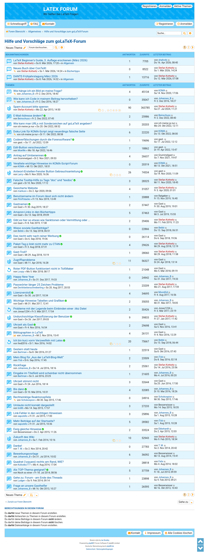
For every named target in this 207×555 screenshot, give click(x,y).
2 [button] (188, 47)
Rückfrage (19, 365)
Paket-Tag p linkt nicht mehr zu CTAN (36, 244)
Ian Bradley (105, 540)
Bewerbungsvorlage (25, 453)
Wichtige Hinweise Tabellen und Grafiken (38, 300)
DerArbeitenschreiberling (31, 287)
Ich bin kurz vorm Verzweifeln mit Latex (37, 340)
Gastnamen (20, 204)
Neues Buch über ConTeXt (29, 68)
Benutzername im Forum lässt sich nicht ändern (43, 196)
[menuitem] (34, 24)
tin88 (20, 408)
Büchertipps (73, 71)
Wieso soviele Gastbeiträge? (31, 228)
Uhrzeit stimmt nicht (26, 381)
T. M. (20, 448)
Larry (20, 174)
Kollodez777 (24, 464)
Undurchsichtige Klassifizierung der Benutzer (41, 316)
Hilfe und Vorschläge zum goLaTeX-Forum (45, 41)
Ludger (21, 480)
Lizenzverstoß (22, 292)
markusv (22, 191)
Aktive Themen (183, 6)
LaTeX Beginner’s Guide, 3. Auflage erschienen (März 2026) (50, 60)
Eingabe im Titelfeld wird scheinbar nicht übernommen (47, 373)
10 (119, 110)
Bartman (22, 352)
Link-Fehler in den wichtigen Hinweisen (37, 413)
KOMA (161, 90)
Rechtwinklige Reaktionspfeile (32, 397)
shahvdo (162, 60)
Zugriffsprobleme (24, 259)
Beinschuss (24, 118)
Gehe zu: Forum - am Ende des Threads (37, 477)
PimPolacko (24, 199)
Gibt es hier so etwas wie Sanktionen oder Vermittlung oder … (51, 220)
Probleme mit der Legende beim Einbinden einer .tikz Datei (50, 308)
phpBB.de (110, 546)
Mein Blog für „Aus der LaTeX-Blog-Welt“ (38, 357)
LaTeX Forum (60, 9)
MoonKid (163, 292)
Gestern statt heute (25, 349)
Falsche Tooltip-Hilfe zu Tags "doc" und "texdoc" (43, 180)
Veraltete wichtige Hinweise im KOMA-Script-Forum (45, 163)
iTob (20, 360)
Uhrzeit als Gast (23, 324)
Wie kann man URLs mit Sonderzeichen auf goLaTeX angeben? (52, 123)
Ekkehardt (163, 428)
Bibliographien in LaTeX (28, 332)
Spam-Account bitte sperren (30, 106)
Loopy (21, 271)
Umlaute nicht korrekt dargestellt (33, 405)
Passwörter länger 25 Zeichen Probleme (38, 284)
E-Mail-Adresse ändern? (28, 115)
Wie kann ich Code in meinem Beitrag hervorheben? (45, 98)
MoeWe (22, 150)
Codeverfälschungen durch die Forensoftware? (42, 139)
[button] (192, 47)
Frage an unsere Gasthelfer (30, 485)
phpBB (91, 543)
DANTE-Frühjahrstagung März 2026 (35, 76)
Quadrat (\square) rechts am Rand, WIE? (38, 461)
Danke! (17, 445)
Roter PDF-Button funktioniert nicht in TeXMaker (43, 268)
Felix (160, 461)
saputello (22, 416)
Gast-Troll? (20, 252)
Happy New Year (23, 276)
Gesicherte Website (25, 188)
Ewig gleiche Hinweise (27, 429)
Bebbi (21, 231)
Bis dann (18, 389)
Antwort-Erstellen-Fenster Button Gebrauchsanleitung (46, 171)
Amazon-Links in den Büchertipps (34, 212)
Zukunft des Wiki (23, 437)
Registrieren (150, 6)
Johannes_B (27, 93)
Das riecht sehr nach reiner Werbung (36, 236)
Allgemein (68, 63)
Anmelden (165, 6)
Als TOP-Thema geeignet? (29, 469)
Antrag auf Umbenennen (28, 155)
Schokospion (28, 400)
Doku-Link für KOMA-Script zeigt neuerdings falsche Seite (49, 131)
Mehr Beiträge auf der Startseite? (34, 421)
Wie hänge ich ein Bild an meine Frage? (37, 90)
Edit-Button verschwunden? (30, 147)
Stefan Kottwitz (26, 63)
